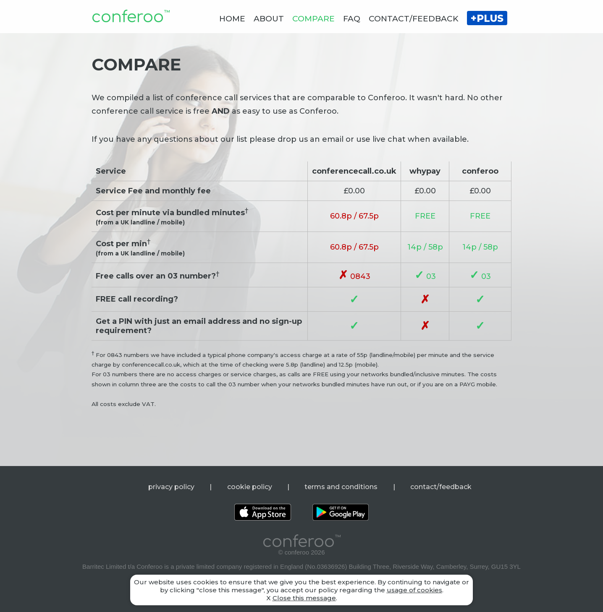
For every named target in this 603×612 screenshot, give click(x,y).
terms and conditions (341, 487)
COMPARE (313, 18)
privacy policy (171, 487)
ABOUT (269, 18)
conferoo (131, 17)
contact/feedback (441, 487)
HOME (232, 18)
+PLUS (487, 18)
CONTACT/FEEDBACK (414, 18)
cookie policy (249, 487)
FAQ (351, 18)
